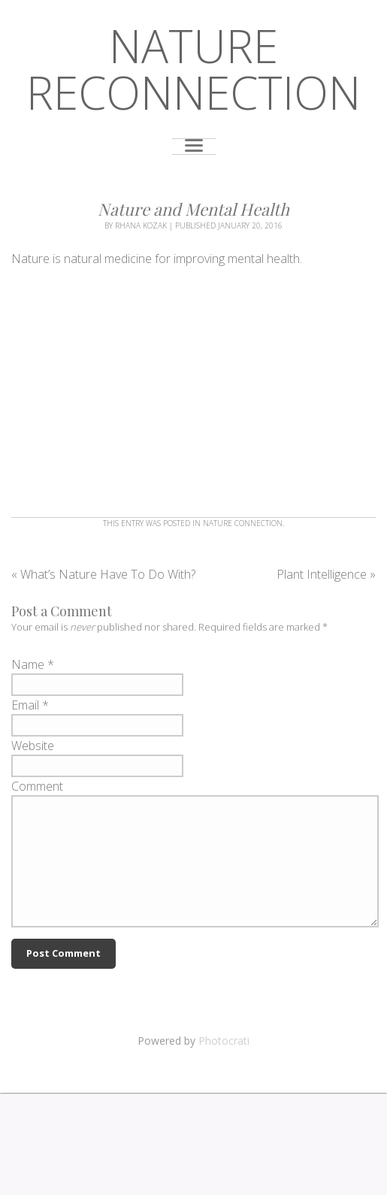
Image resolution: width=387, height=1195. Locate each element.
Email (25, 705)
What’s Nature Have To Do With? (103, 574)
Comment (37, 786)
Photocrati (223, 1040)
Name (27, 664)
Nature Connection (243, 523)
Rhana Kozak (141, 225)
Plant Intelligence (326, 574)
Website (32, 745)
